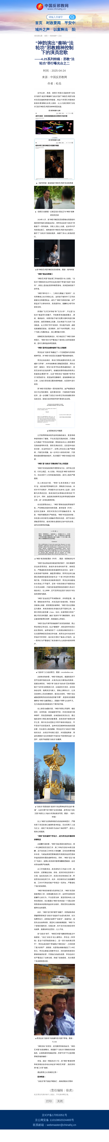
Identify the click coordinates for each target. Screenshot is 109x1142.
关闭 (60, 1110)
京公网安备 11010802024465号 (54, 1132)
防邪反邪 (89, 17)
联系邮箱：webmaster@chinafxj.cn (54, 1137)
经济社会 (71, 17)
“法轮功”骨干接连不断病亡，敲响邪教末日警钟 (37, 1091)
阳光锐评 (52, 25)
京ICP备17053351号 (54, 1127)
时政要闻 (35, 17)
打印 (49, 1110)
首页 (20, 17)
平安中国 (53, 17)
